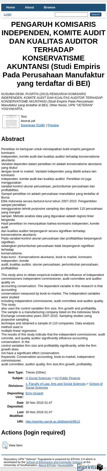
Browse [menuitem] (49, 7)
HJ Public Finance (67, 378)
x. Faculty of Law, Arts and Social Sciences (56, 384)
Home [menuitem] (10, 7)
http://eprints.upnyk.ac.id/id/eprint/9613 (53, 421)
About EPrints (47, 465)
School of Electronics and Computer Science (54, 462)
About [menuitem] (29, 7)
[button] (5, 445)
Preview (53, 125)
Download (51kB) (33, 125)
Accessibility (66, 465)
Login (7, 14)
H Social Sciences (38, 378)
